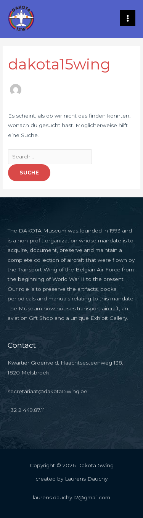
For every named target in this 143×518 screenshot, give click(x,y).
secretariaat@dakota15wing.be (47, 391)
